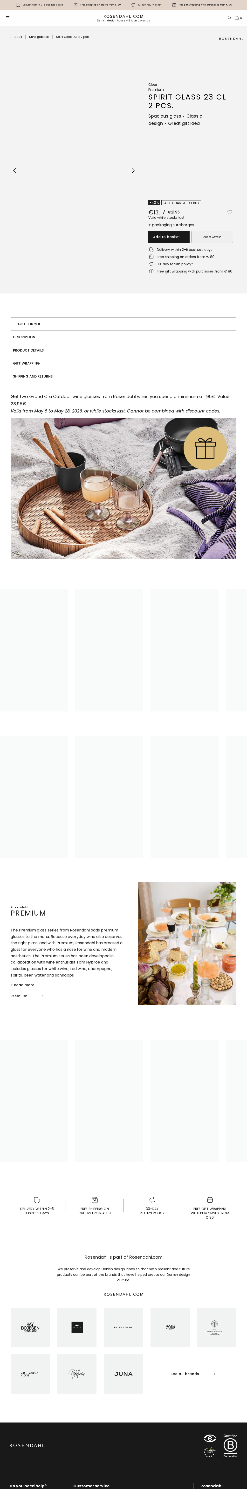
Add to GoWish (212, 236)
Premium (27, 996)
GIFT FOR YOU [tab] (29, 324)
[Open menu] (8, 18)
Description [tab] (24, 337)
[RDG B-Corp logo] (230, 1447)
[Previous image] (15, 170)
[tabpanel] (123, 479)
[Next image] (133, 170)
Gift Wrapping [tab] (26, 363)
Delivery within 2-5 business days (42, 4)
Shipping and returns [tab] (33, 376)
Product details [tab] (28, 350)
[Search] (230, 18)
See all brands (193, 1374)
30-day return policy (149, 4)
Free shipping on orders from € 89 (100, 4)
